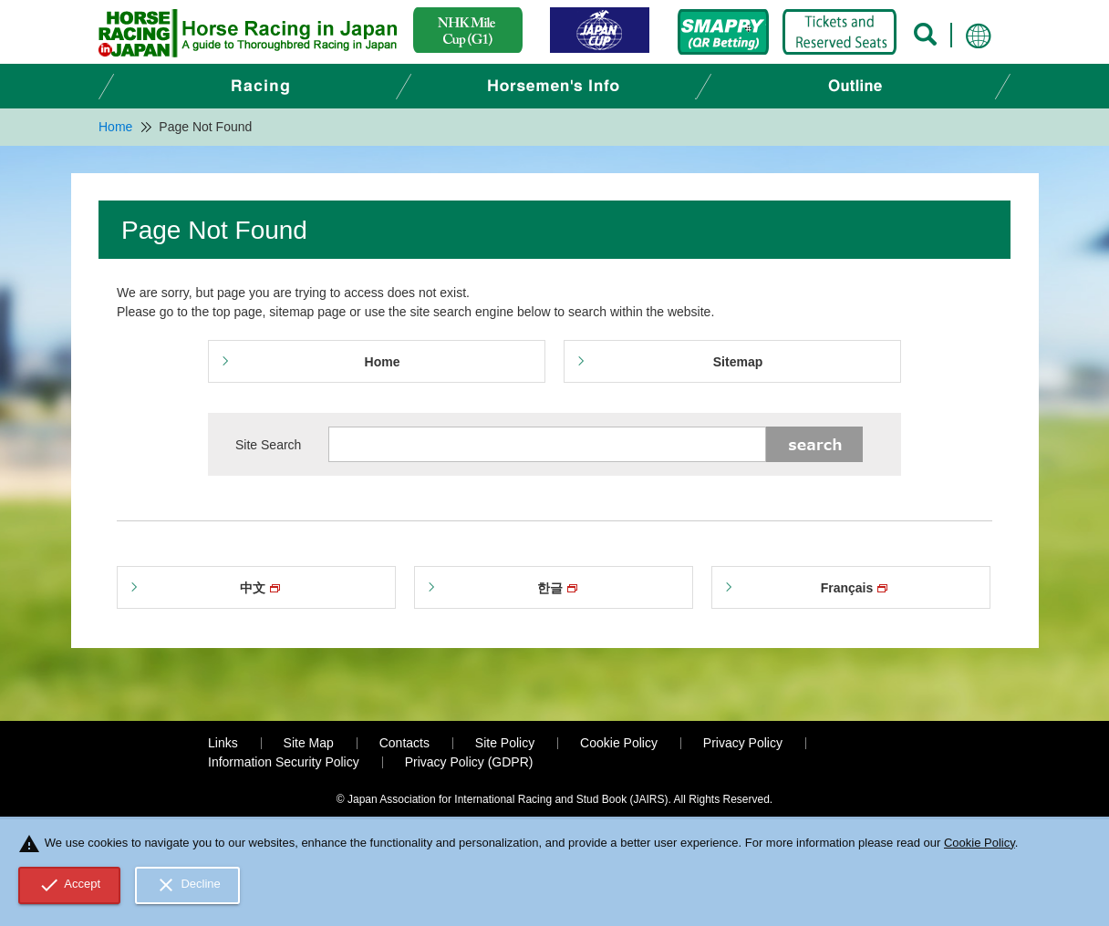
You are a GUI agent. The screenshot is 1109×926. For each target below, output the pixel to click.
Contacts (404, 743)
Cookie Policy (619, 743)
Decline (188, 885)
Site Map (309, 743)
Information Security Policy (283, 762)
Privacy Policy (743, 743)
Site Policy (504, 743)
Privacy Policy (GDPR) (469, 762)
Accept (69, 885)
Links (223, 743)
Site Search (268, 444)
